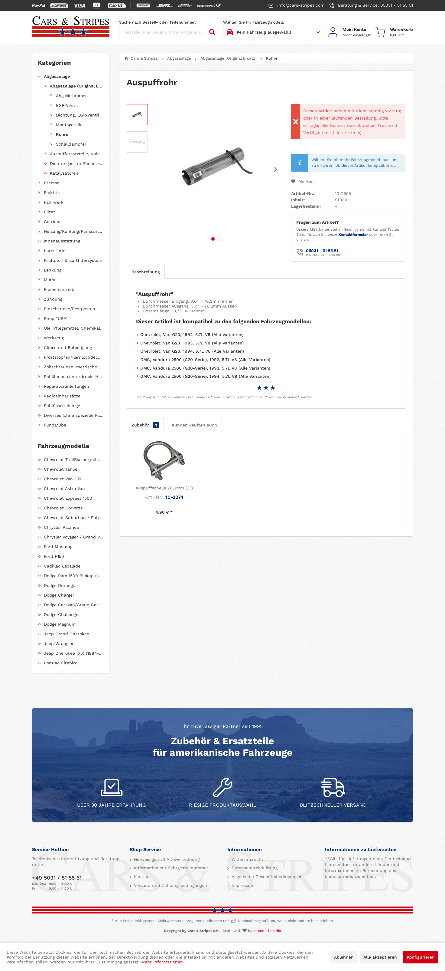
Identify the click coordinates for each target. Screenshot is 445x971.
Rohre (62, 134)
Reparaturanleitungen (66, 386)
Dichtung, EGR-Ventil (77, 115)
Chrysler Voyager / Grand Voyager (74, 537)
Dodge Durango (59, 585)
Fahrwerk (53, 202)
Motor (50, 279)
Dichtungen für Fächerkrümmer (77, 163)
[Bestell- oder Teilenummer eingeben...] (168, 32)
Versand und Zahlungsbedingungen (169, 885)
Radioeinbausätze (62, 395)
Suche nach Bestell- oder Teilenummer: (157, 22)
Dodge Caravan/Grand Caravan (74, 604)
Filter (49, 211)
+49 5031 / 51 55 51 (57, 877)
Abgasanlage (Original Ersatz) (77, 86)
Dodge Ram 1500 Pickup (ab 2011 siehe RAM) (74, 575)
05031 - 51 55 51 (322, 250)
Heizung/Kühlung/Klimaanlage (74, 231)
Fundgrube (55, 425)
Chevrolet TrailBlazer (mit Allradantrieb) (74, 459)
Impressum (242, 885)
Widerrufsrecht (246, 859)
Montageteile (69, 124)
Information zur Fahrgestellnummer (170, 867)
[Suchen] (212, 32)
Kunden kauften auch (194, 425)
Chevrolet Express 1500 (68, 498)
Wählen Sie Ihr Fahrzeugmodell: (253, 22)
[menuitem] (349, 32)
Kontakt (141, 876)
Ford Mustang (58, 546)
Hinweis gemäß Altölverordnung (166, 859)
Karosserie (54, 250)
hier (371, 876)
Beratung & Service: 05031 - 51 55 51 (371, 5)
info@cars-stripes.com (296, 5)
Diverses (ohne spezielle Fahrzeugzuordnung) (74, 415)
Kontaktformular (353, 234)
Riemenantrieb (59, 289)
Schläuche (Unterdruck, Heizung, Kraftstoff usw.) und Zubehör (74, 376)
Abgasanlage (57, 76)
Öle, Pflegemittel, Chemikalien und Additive (74, 328)
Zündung (53, 299)
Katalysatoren (64, 173)
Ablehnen (344, 957)
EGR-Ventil (67, 105)
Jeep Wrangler (59, 643)
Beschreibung (146, 271)
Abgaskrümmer (71, 95)
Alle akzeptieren (380, 957)
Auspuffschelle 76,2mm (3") (164, 488)
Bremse (51, 182)
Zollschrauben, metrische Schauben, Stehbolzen (74, 366)
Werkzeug (54, 337)
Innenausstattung (62, 241)
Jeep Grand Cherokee (66, 633)
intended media (267, 931)
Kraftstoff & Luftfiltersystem (73, 260)
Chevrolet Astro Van (64, 488)
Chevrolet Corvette (63, 507)
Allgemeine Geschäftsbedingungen (266, 876)
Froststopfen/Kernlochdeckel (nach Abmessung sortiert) (74, 357)
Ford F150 (54, 556)
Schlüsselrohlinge (62, 405)
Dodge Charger (59, 595)
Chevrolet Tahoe (60, 469)
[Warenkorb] (394, 32)
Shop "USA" (56, 318)
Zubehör (145, 425)
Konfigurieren (421, 957)
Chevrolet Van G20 (63, 478)
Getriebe (53, 221)
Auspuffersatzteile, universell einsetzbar (77, 153)
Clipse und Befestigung (68, 347)
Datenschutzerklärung (254, 867)
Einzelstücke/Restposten (69, 308)
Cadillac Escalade (62, 566)
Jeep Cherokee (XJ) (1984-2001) (74, 653)
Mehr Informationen (162, 961)
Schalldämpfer (71, 144)
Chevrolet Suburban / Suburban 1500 (74, 517)
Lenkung (52, 270)
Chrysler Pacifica (61, 527)
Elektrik (52, 192)
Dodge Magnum (60, 624)
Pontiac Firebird (61, 662)
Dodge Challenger (62, 614)
